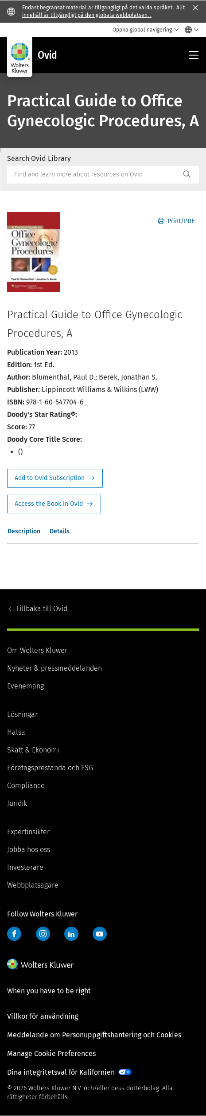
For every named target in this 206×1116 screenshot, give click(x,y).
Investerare (25, 867)
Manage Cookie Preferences (51, 1053)
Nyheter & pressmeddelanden (54, 668)
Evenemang (25, 686)
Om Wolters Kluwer (37, 650)
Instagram (43, 934)
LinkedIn (71, 934)
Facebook (14, 934)
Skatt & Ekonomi (33, 750)
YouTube (100, 934)
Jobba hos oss (28, 849)
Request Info (55, 478)
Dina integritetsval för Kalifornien (61, 1072)
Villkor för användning (42, 1016)
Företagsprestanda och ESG (50, 768)
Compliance (26, 785)
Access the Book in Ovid (54, 504)
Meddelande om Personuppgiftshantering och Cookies (94, 1035)
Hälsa (16, 732)
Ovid (41, 608)
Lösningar (22, 714)
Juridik (17, 803)
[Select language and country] (189, 30)
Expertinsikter (28, 832)
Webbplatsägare (32, 885)
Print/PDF (176, 221)
